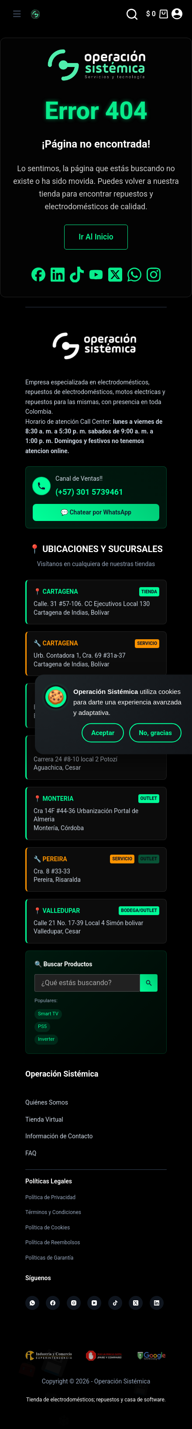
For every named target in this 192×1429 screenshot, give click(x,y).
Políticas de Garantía (49, 1258)
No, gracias (155, 733)
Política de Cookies (47, 1228)
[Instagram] (74, 1303)
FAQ (30, 1153)
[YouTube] (94, 1303)
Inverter (46, 1042)
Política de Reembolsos (52, 1242)
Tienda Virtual (44, 1119)
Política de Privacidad (50, 1197)
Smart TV (48, 1016)
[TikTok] (115, 1303)
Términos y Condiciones (53, 1212)
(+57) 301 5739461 (89, 491)
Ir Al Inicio (96, 236)
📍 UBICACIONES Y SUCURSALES (96, 549)
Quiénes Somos (46, 1102)
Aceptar (102, 733)
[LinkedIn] (157, 1303)
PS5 (42, 1029)
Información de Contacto (59, 1136)
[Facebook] (53, 1303)
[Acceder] (176, 13)
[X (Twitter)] (136, 1303)
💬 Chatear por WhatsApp (96, 512)
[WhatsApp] (32, 1303)
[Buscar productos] (87, 985)
